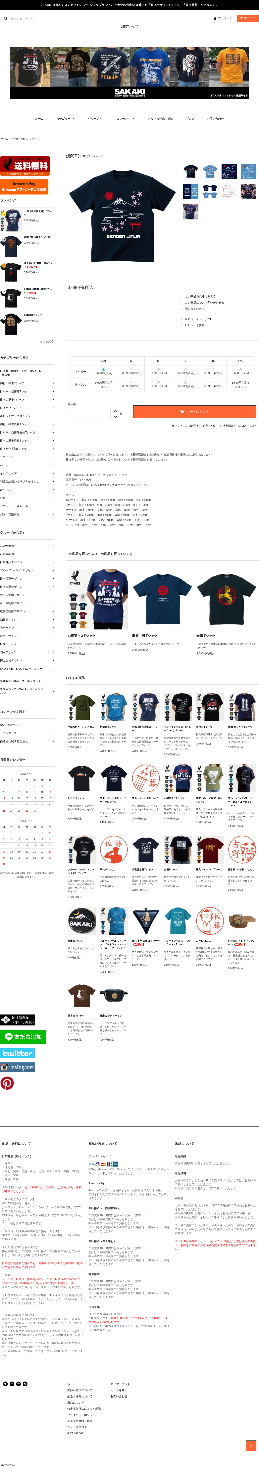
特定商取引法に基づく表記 (239, 425)
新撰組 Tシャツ (108, 727)
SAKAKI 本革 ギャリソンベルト (241, 942)
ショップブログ (77, 1427)
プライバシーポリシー (81, 1414)
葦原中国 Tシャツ (144, 635)
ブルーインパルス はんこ (145, 798)
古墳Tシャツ (170, 869)
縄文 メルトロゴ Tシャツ (209, 869)
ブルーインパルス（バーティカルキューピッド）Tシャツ (242, 802)
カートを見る (119, 1390)
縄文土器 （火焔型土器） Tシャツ (209, 800)
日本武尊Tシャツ (33, 315)
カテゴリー (65, 118)
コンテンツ (126, 118)
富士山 (70, 454)
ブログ (190, 118)
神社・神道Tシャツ (24, 138)
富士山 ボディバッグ (111, 1015)
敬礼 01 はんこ (108, 869)
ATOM (79, 1433)
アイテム (247, 18)
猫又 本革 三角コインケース (146, 942)
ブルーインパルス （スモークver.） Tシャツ (177, 729)
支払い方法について (79, 1390)
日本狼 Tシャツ (76, 1015)
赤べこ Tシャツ (204, 727)
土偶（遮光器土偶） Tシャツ (38, 213)
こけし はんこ (203, 940)
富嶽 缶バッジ (75, 940)
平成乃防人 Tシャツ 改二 (81, 727)
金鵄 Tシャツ (205, 635)
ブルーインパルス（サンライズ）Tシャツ (81, 871)
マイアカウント (120, 1384)
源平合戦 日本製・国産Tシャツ (38, 265)
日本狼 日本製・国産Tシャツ (38, 291)
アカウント (225, 18)
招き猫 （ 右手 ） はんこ (241, 869)
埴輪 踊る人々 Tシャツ (240, 727)
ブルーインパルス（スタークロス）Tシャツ (177, 942)
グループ (96, 118)
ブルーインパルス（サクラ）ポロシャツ (113, 800)
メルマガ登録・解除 (160, 118)
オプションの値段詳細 (186, 425)
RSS (70, 1433)
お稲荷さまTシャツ (81, 635)
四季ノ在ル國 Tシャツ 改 (37, 237)
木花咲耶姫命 (138, 454)
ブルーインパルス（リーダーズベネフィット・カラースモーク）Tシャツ (113, 944)
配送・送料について (79, 1396)
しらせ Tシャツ (76, 798)
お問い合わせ (215, 118)
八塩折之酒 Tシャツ (142, 869)
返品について (211, 425)
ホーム (39, 118)
